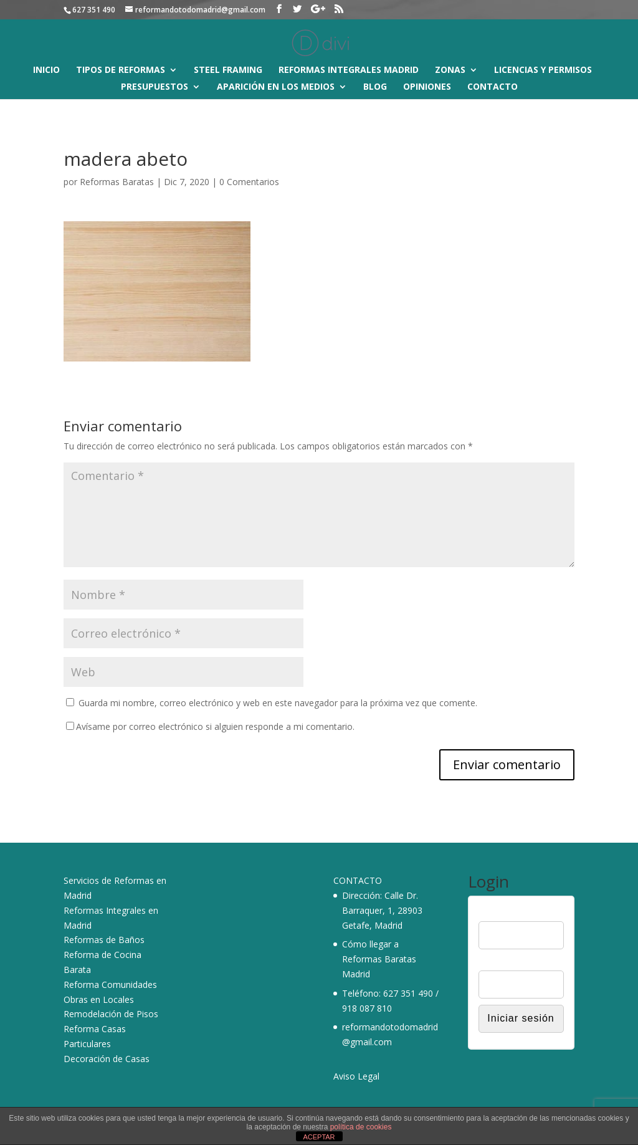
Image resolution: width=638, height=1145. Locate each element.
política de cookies (361, 1127)
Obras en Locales (99, 999)
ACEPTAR (319, 1137)
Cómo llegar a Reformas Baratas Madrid (379, 959)
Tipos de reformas (120, 70)
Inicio (46, 70)
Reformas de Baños (104, 940)
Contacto (492, 87)
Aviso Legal (356, 1076)
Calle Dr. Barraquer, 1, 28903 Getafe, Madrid (382, 910)
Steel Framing (228, 70)
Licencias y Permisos (543, 70)
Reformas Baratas (117, 182)
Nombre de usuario (515, 913)
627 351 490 (408, 993)
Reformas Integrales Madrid (349, 70)
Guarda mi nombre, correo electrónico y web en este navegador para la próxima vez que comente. (278, 703)
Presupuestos (154, 87)
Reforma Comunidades (110, 984)
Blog (375, 87)
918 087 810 (367, 1008)
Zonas (450, 70)
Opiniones (427, 87)
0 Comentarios (249, 182)
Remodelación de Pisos (111, 1014)
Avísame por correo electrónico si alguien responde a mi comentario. (210, 726)
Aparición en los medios (276, 87)
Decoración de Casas (107, 1059)
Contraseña (500, 962)
